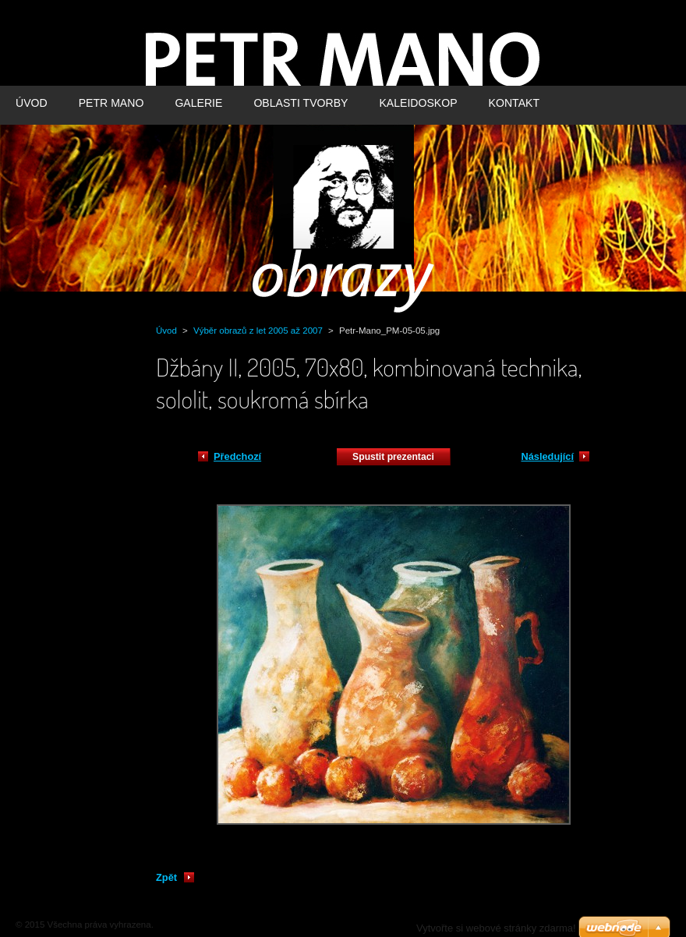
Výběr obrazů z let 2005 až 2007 (258, 330)
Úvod (166, 330)
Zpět (166, 877)
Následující (547, 456)
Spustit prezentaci (393, 456)
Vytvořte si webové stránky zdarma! (496, 928)
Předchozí (237, 456)
